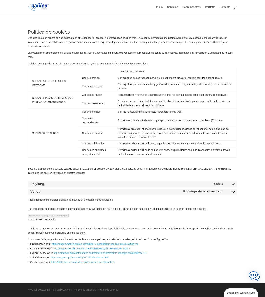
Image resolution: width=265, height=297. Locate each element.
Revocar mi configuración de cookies (48, 215)
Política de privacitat (85, 289)
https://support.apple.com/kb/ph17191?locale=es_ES (79, 257)
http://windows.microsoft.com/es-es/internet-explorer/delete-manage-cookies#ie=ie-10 (99, 253)
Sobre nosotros (192, 7)
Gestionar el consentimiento (241, 292)
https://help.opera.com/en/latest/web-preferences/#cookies (83, 262)
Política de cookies (108, 289)
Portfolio (210, 7)
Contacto (225, 7)
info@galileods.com (61, 289)
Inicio (159, 7)
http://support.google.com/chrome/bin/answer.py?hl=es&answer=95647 (91, 248)
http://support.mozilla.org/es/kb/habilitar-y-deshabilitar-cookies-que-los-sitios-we (95, 244)
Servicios (172, 7)
